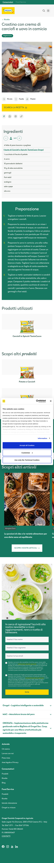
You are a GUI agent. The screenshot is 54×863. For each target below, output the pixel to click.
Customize (27, 453)
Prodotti (5, 774)
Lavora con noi (8, 753)
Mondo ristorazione (9, 803)
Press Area (6, 758)
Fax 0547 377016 (22, 825)
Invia (27, 692)
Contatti (6, 836)
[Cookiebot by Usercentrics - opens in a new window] (36, 401)
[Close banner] (50, 401)
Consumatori (8, 2)
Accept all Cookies (27, 445)
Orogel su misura (8, 808)
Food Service (21, 2)
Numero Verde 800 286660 (12, 829)
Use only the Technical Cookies (27, 460)
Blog (4, 783)
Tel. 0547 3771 (7, 825)
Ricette (4, 778)
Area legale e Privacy (10, 762)
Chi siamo (6, 749)
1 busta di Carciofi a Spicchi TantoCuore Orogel (24, 150)
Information (42, 438)
